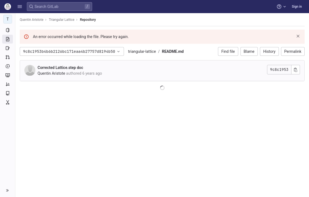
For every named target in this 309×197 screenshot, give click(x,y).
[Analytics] (7, 84)
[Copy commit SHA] (295, 69)
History (269, 51)
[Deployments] (7, 66)
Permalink (292, 51)
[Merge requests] (7, 57)
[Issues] (7, 48)
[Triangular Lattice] (7, 19)
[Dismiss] (298, 36)
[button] (19, 6)
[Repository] (7, 39)
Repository (88, 20)
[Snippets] (7, 102)
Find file (228, 51)
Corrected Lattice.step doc (60, 67)
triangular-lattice (142, 51)
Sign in (297, 6)
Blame (249, 51)
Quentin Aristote (31, 20)
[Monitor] (7, 75)
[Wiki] (7, 93)
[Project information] (7, 30)
